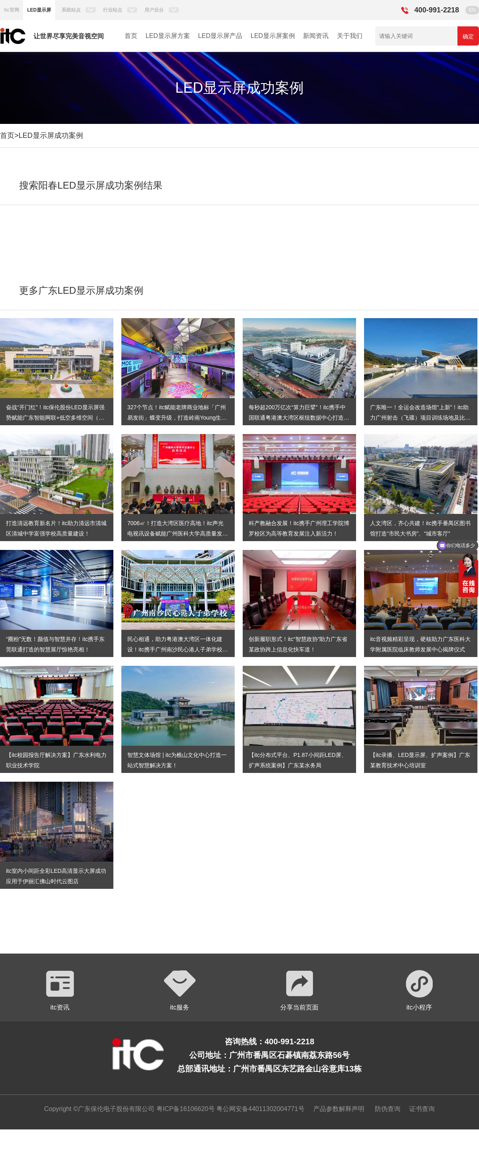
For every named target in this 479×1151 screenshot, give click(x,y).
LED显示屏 (39, 10)
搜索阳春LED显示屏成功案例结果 (90, 185)
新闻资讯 (316, 35)
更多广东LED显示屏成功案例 (81, 290)
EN (472, 10)
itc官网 (11, 10)
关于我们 (349, 35)
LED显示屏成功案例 (51, 135)
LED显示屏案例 (273, 35)
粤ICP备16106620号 (184, 1108)
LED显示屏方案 (168, 35)
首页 (131, 35)
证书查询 (422, 1108)
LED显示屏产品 (220, 35)
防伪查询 (387, 1108)
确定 (468, 36)
